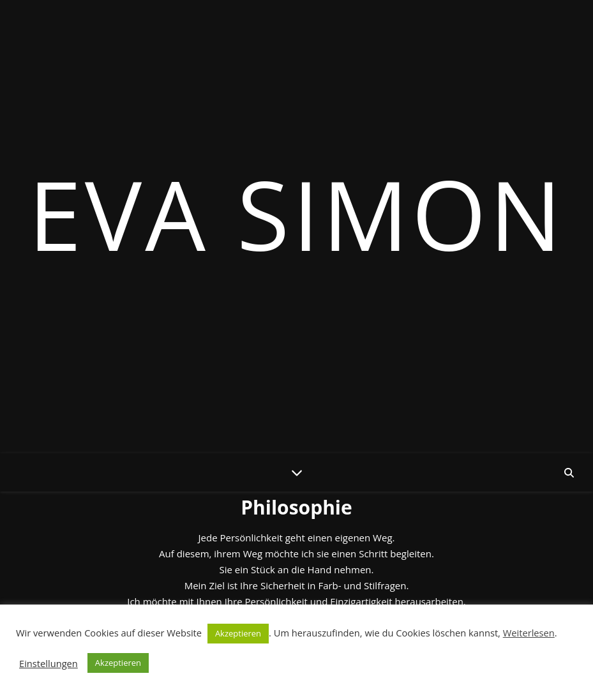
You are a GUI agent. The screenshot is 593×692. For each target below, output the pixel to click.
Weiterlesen (529, 632)
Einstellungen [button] (48, 663)
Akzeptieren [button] (238, 633)
